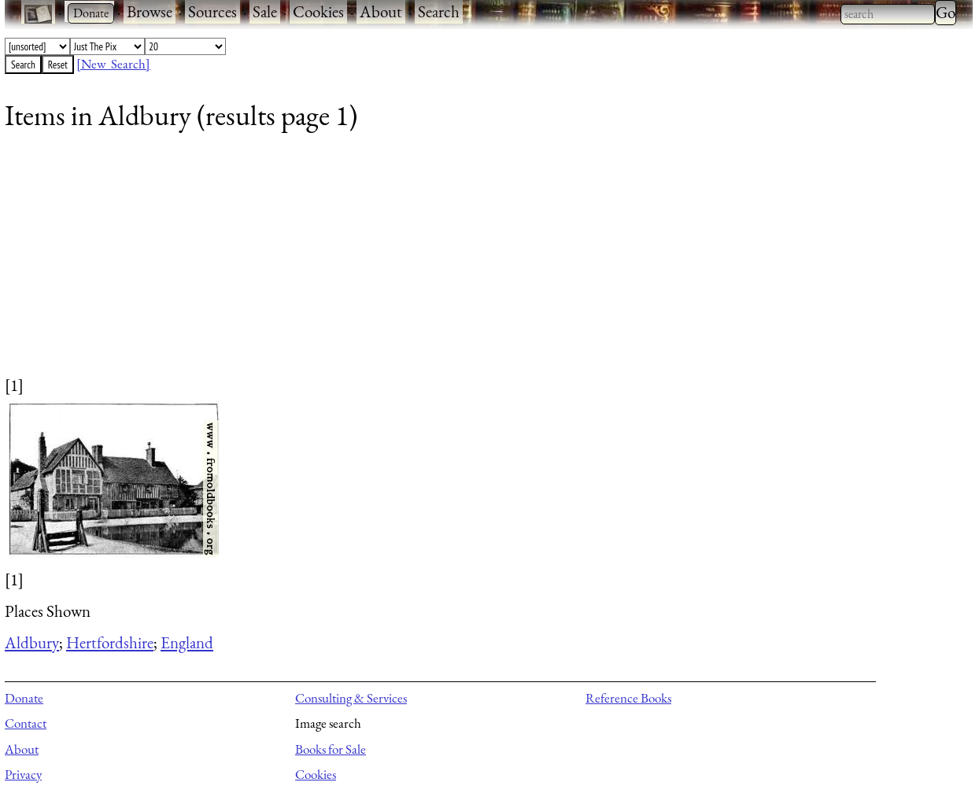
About (381, 11)
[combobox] (887, 14)
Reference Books (628, 698)
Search (439, 11)
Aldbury (32, 642)
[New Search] (113, 63)
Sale (265, 11)
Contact (25, 723)
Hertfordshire (109, 642)
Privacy (23, 774)
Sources (212, 11)
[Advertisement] (477, 263)
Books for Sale (330, 749)
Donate (24, 698)
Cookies (318, 11)
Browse (149, 11)
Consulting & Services (351, 698)
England (187, 642)
